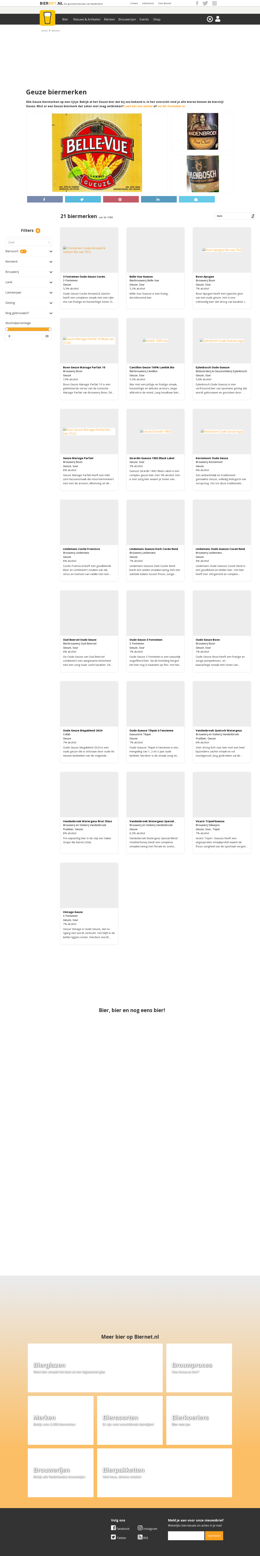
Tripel (216, 829)
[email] (186, 1471)
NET (53, 3)
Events (144, 19)
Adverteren (148, 3)
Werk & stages (45, 1507)
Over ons (41, 1499)
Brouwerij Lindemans (76, 552)
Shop (157, 19)
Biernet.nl (108, 1543)
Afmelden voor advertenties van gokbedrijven (130, 1551)
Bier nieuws (106, 1507)
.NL (60, 3)
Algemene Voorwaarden (178, 1499)
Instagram (147, 1464)
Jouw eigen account (175, 1511)
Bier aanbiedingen (110, 1503)
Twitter (118, 1474)
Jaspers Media (148, 1543)
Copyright (168, 1503)
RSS (143, 1474)
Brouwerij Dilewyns (208, 825)
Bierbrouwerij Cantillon (143, 371)
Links (165, 1507)
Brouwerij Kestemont (209, 462)
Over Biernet (164, 3)
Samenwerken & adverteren (54, 1511)
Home (44, 30)
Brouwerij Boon (205, 280)
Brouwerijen (127, 19)
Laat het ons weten (138, 106)
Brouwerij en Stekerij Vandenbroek (217, 734)
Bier (65, 19)
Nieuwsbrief (170, 1515)
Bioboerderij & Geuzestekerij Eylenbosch (221, 371)
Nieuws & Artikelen (86, 19)
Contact (134, 3)
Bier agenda (106, 1515)
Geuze (67, 284)
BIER (44, 3)
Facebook (120, 1464)
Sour (142, 284)
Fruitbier (201, 738)
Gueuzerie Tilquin (140, 734)
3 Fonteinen (70, 280)
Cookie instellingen (48, 1515)
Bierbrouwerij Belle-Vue (144, 280)
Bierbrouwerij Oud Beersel (79, 643)
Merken (109, 19)
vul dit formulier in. (171, 106)
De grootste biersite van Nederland (83, 3)
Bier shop (105, 1511)
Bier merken (106, 1499)
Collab (66, 734)
